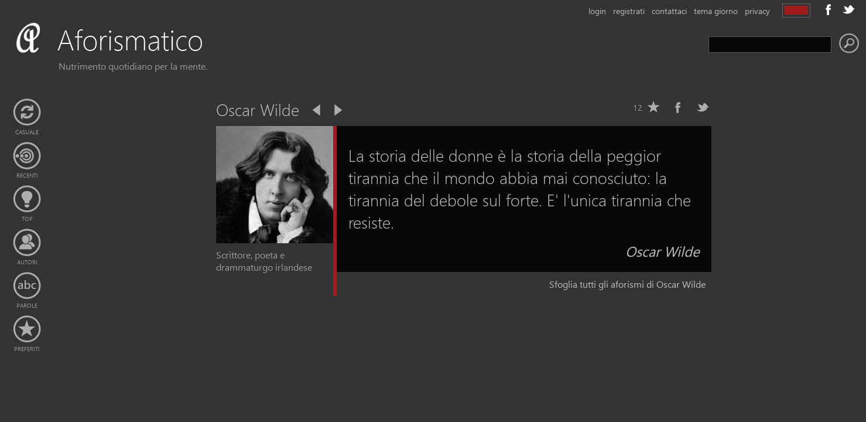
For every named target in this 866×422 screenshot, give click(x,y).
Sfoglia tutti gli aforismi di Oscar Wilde (627, 284)
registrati (629, 10)
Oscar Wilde (662, 250)
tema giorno (716, 10)
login (597, 10)
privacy (757, 10)
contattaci (669, 10)
